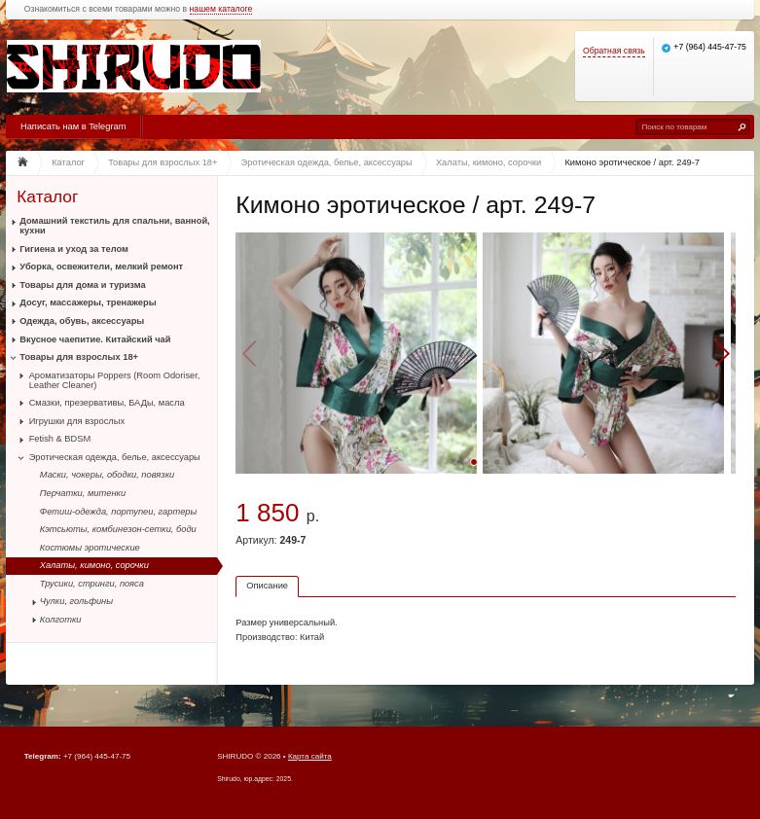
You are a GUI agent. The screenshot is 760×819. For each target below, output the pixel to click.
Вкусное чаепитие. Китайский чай (94, 339)
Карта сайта (310, 756)
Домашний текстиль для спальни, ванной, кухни (114, 225)
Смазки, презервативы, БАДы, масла (107, 403)
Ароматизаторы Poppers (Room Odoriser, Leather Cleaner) (114, 380)
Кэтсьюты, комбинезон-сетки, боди (118, 529)
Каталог (47, 197)
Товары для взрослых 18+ (78, 357)
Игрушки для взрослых (77, 421)
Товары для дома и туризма (82, 285)
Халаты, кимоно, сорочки (94, 565)
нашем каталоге (221, 9)
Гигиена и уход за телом (73, 249)
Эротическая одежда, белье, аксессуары (114, 457)
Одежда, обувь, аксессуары (81, 321)
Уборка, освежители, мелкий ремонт (101, 266)
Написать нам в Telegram (73, 126)
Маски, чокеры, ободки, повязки (107, 475)
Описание (267, 585)
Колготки (61, 619)
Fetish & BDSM (60, 439)
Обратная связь (614, 51)
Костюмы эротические (90, 547)
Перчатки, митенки (83, 493)
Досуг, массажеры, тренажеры (87, 302)
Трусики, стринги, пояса (92, 583)
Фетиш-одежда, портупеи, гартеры (119, 511)
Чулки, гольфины (76, 601)
